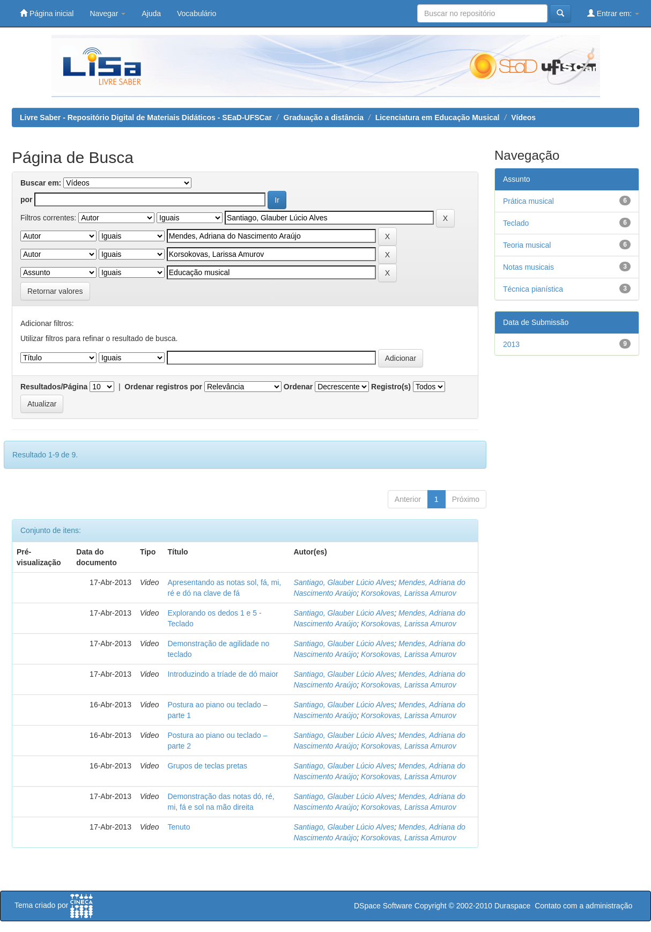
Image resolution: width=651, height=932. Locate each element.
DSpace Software (383, 905)
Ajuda (151, 13)
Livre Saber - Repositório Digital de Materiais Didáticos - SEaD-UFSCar (146, 117)
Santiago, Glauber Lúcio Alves (343, 582)
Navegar (107, 13)
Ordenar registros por (163, 386)
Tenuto (178, 827)
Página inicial (46, 13)
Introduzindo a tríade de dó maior (222, 674)
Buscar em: (40, 183)
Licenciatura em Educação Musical (437, 117)
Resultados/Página (53, 386)
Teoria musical (527, 245)
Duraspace (512, 905)
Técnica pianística (533, 289)
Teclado (516, 223)
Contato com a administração (583, 905)
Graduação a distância (324, 117)
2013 (511, 344)
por (26, 199)
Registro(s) (391, 386)
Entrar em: (613, 13)
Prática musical (528, 201)
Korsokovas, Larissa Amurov (408, 593)
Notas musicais (528, 267)
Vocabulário (196, 13)
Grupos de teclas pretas (207, 765)
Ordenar (298, 386)
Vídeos (523, 117)
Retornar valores (55, 291)
